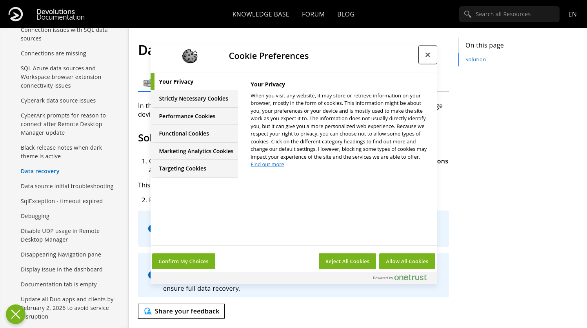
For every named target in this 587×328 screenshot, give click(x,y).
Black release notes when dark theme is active (61, 152)
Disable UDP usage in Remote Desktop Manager (60, 235)
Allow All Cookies (407, 261)
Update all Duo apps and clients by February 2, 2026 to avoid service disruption (67, 307)
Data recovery (40, 171)
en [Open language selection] (572, 14)
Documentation (60, 14)
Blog (345, 14)
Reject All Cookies (347, 261)
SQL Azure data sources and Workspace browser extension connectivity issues (61, 76)
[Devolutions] (16, 14)
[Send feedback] (181, 311)
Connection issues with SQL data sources (64, 34)
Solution (475, 59)
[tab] (194, 81)
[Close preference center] (427, 55)
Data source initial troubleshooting (67, 186)
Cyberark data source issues (58, 100)
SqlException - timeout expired (62, 201)
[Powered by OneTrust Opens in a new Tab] (403, 279)
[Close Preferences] (15, 314)
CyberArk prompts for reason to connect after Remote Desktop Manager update (63, 124)
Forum (313, 14)
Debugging (35, 216)
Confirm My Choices (184, 261)
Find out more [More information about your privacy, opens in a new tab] (267, 164)
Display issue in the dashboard (62, 269)
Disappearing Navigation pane (61, 254)
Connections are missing (53, 53)
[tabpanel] (340, 126)
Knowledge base (261, 14)
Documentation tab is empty (59, 284)
